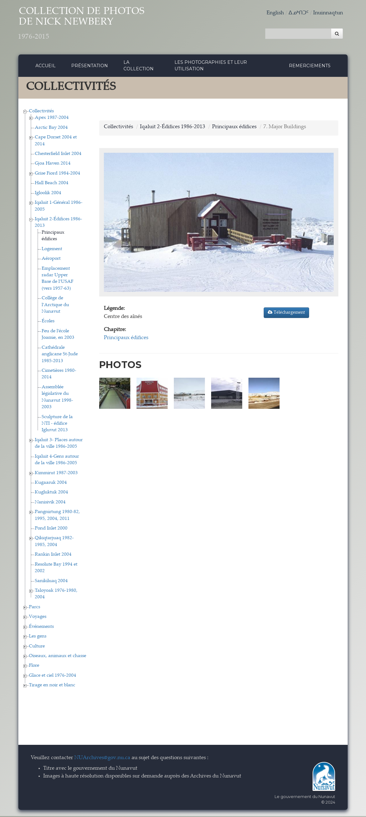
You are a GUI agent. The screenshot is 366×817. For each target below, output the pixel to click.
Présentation (89, 66)
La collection (138, 66)
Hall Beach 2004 (51, 184)
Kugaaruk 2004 (51, 483)
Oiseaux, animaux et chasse (57, 656)
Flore (34, 666)
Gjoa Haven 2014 (53, 164)
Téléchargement (286, 313)
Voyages (37, 617)
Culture (37, 647)
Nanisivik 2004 (50, 503)
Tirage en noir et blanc (52, 686)
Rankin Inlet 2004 (53, 555)
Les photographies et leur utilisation (210, 66)
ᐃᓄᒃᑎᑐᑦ (298, 13)
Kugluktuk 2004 (51, 493)
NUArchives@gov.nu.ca (102, 758)
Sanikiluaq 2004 (51, 581)
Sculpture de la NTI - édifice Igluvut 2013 (57, 424)
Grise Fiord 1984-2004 (57, 174)
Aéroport (51, 259)
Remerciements (310, 66)
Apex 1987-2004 (52, 118)
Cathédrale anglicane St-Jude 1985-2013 (60, 355)
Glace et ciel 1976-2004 (52, 676)
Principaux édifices (234, 127)
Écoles (48, 322)
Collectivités (41, 112)
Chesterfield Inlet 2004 (58, 154)
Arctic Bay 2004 (51, 128)
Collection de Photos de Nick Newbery (87, 25)
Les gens (37, 637)
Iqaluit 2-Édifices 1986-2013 (172, 127)
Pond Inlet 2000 (51, 529)
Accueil (45, 66)
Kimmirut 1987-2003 (56, 473)
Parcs (34, 607)
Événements (41, 627)
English (275, 13)
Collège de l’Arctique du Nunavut (55, 306)
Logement (52, 249)
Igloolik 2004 (48, 193)
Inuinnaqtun (328, 13)
